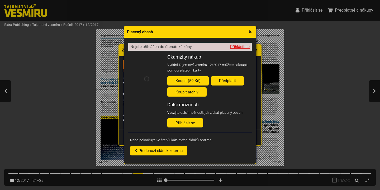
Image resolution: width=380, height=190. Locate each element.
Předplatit (227, 80)
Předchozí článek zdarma (159, 150)
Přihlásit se (240, 46)
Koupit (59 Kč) (188, 80)
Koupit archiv (186, 92)
